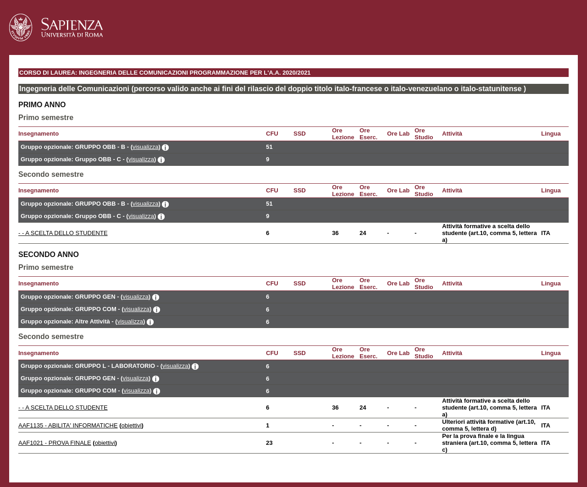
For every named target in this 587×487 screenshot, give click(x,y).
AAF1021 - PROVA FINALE (54, 442)
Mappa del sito (116, 461)
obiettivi (132, 425)
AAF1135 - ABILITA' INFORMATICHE (68, 425)
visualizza (145, 146)
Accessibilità (70, 461)
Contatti (34, 461)
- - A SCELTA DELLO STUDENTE (63, 233)
